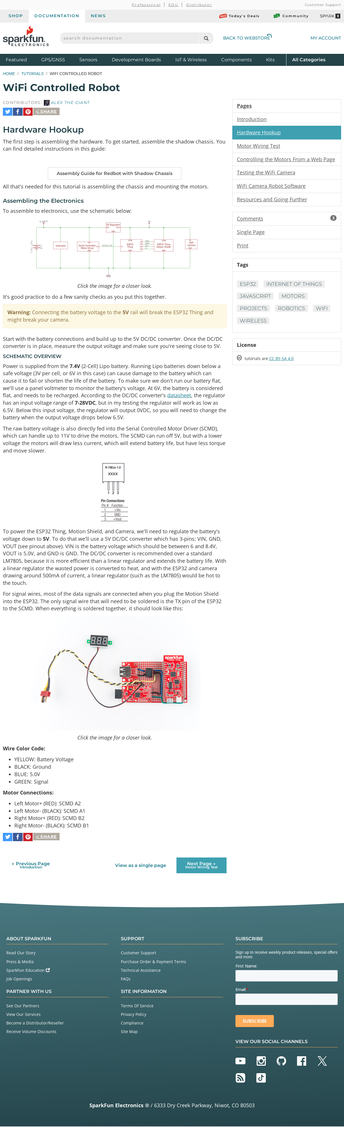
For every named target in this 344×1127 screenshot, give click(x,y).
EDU (173, 5)
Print (242, 246)
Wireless (253, 322)
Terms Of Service (137, 1006)
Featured (22, 59)
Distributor (199, 5)
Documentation (56, 15)
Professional (146, 5)
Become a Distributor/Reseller (35, 1023)
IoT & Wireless (191, 59)
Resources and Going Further (272, 199)
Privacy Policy (133, 1015)
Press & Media (20, 962)
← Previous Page (31, 866)
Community (291, 16)
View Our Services (23, 1015)
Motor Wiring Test (258, 146)
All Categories (308, 59)
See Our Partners (22, 1006)
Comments (287, 219)
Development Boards (136, 59)
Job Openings (19, 979)
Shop (16, 15)
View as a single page (140, 866)
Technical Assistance (141, 970)
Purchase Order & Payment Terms (153, 962)
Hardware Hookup (259, 132)
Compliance (132, 1023)
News (98, 15)
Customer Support (323, 5)
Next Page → (201, 866)
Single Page (251, 232)
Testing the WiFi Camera (266, 173)
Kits (270, 59)
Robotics (292, 309)
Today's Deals (239, 16)
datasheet (179, 395)
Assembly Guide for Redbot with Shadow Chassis (114, 171)
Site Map (129, 1032)
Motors (293, 297)
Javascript (255, 297)
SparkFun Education (28, 970)
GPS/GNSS (53, 59)
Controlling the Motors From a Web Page (286, 159)
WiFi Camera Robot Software (271, 186)
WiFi (322, 309)
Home (9, 73)
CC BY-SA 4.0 (281, 360)
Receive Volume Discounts (31, 1032)
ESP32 (248, 285)
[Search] (206, 38)
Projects (253, 309)
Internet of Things (295, 285)
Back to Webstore (247, 38)
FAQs (126, 979)
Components (236, 59)
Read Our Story (21, 953)
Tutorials (32, 73)
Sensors (88, 59)
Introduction (252, 119)
